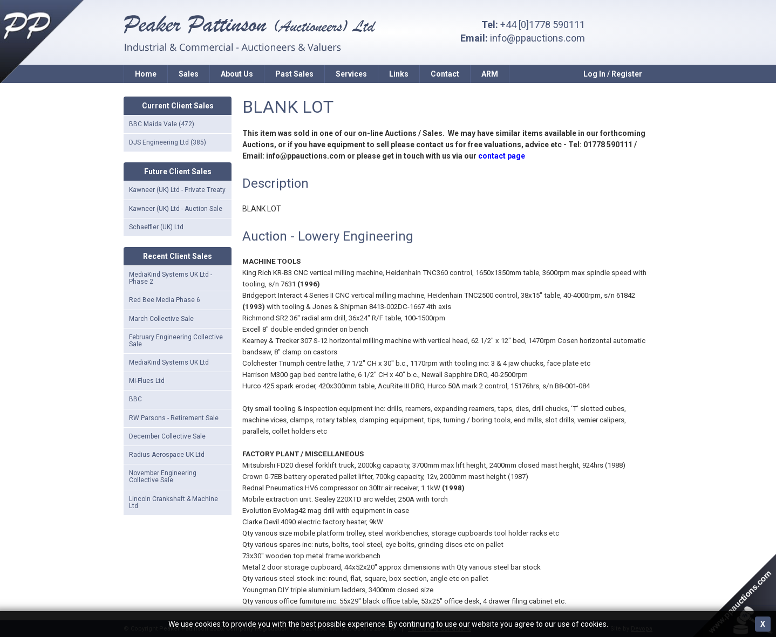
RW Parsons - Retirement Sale (174, 418)
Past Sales (294, 74)
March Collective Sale (161, 319)
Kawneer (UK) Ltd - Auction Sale (175, 209)
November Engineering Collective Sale (162, 476)
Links (399, 74)
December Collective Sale (167, 436)
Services (351, 74)
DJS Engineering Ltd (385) (167, 142)
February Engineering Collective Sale (176, 340)
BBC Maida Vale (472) (161, 124)
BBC (135, 399)
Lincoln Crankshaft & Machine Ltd (173, 502)
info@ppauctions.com (537, 38)
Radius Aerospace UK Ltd (167, 454)
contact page (501, 156)
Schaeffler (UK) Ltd (156, 227)
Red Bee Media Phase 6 (164, 300)
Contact (445, 74)
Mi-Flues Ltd (147, 381)
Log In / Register (612, 74)
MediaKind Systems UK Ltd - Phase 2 (170, 278)
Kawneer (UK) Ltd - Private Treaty (177, 190)
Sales (189, 74)
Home (145, 74)
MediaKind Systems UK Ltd (169, 362)
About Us (237, 74)
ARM (489, 74)
